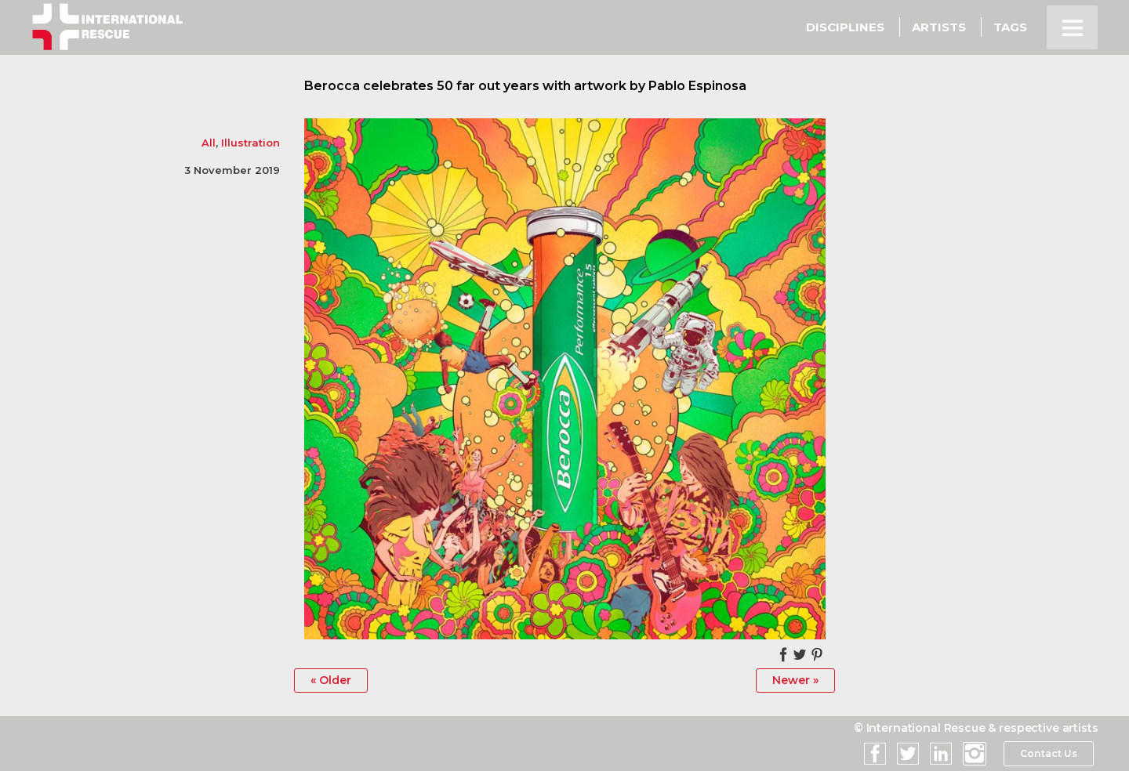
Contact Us (1048, 754)
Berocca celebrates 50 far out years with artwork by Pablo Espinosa (525, 85)
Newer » (795, 680)
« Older (330, 680)
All (208, 142)
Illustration (250, 142)
